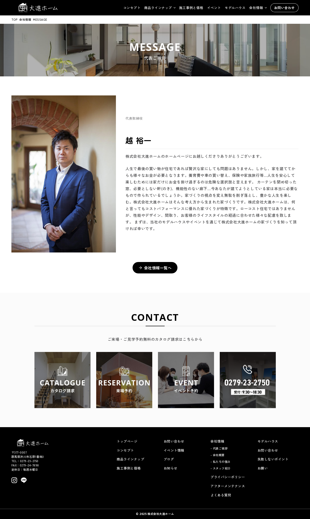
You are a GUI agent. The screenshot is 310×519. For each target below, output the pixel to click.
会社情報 (25, 19)
